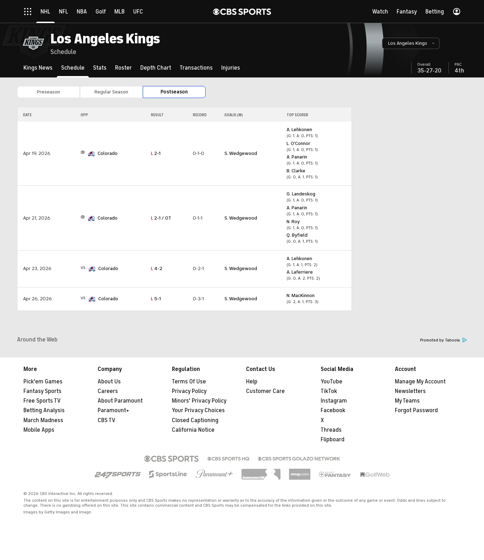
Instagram (334, 400)
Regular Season (111, 92)
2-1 (156, 153)
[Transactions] (196, 67)
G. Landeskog (301, 194)
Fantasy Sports (42, 391)
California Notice (193, 430)
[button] (411, 43)
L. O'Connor (298, 143)
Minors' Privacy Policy (199, 400)
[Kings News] (38, 67)
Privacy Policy (189, 391)
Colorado (108, 153)
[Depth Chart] (155, 67)
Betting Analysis (44, 410)
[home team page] (91, 153)
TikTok (329, 391)
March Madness (43, 420)
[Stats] (100, 67)
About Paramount (120, 400)
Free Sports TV (42, 400)
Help (251, 381)
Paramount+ (113, 410)
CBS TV (106, 420)
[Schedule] (73, 67)
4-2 (156, 268)
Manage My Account (420, 381)
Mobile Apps (38, 430)
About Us (109, 381)
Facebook (333, 410)
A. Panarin (297, 157)
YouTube (331, 381)
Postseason (174, 92)
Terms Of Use (189, 381)
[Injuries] (230, 67)
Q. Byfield (297, 235)
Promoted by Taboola (443, 340)
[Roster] (123, 67)
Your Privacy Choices (198, 410)
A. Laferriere (300, 272)
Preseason (48, 92)
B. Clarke (296, 171)
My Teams (407, 400)
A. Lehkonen (299, 129)
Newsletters (410, 391)
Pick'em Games (42, 381)
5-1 (156, 299)
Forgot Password (416, 410)
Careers (108, 391)
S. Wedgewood (240, 153)
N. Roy (293, 222)
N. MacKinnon (301, 295)
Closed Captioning (195, 420)
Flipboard (332, 439)
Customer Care (265, 391)
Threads (331, 430)
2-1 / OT (161, 218)
